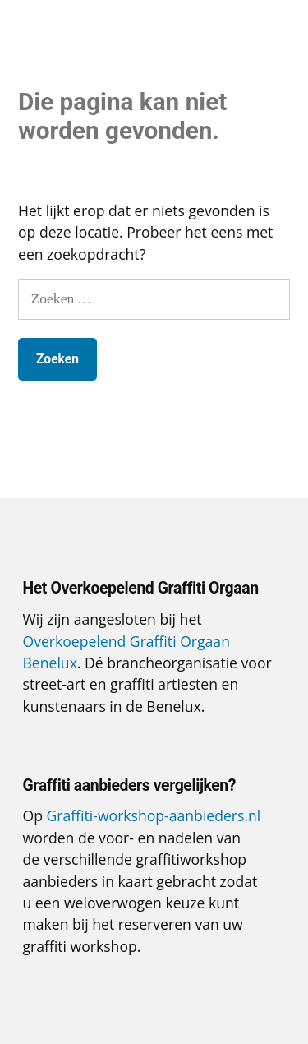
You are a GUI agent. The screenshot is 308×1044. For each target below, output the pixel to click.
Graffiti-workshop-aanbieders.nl (154, 815)
